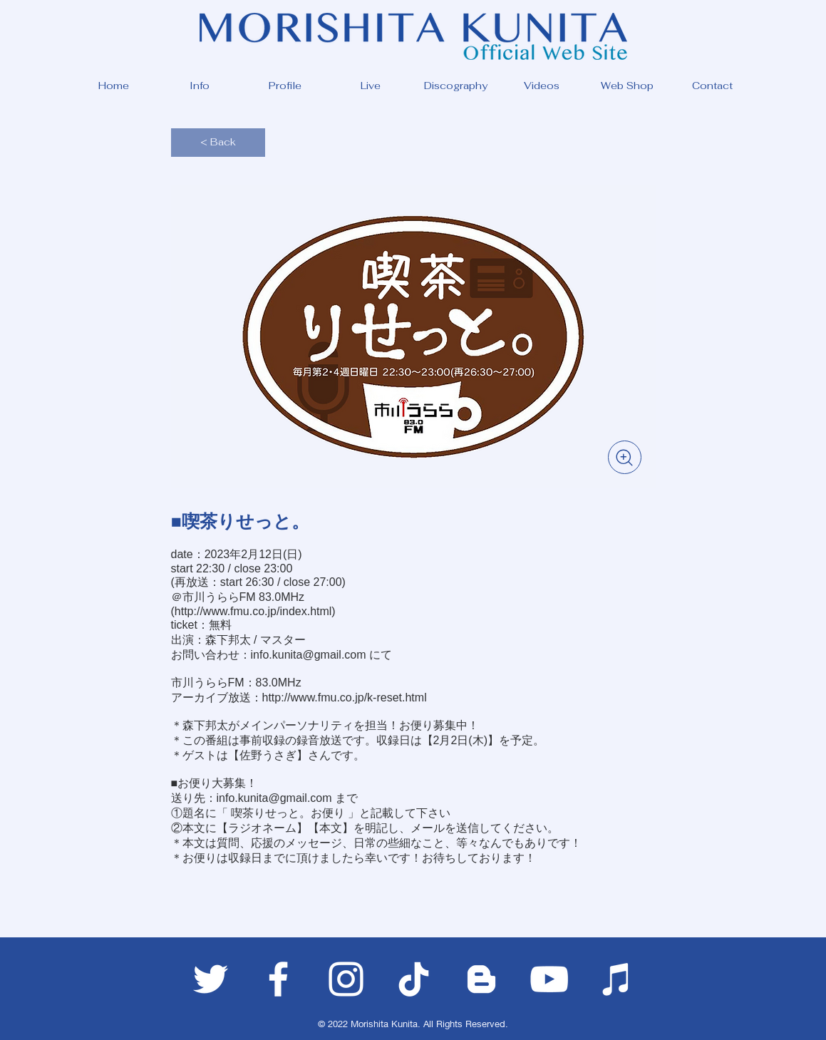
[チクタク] (414, 979)
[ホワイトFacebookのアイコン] (278, 979)
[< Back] (218, 142)
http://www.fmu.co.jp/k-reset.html (344, 697)
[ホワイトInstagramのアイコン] (346, 979)
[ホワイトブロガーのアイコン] (481, 979)
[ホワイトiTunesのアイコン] (617, 979)
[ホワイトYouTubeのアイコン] (549, 979)
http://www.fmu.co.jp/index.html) (255, 611)
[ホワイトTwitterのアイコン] (210, 979)
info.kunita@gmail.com (308, 655)
